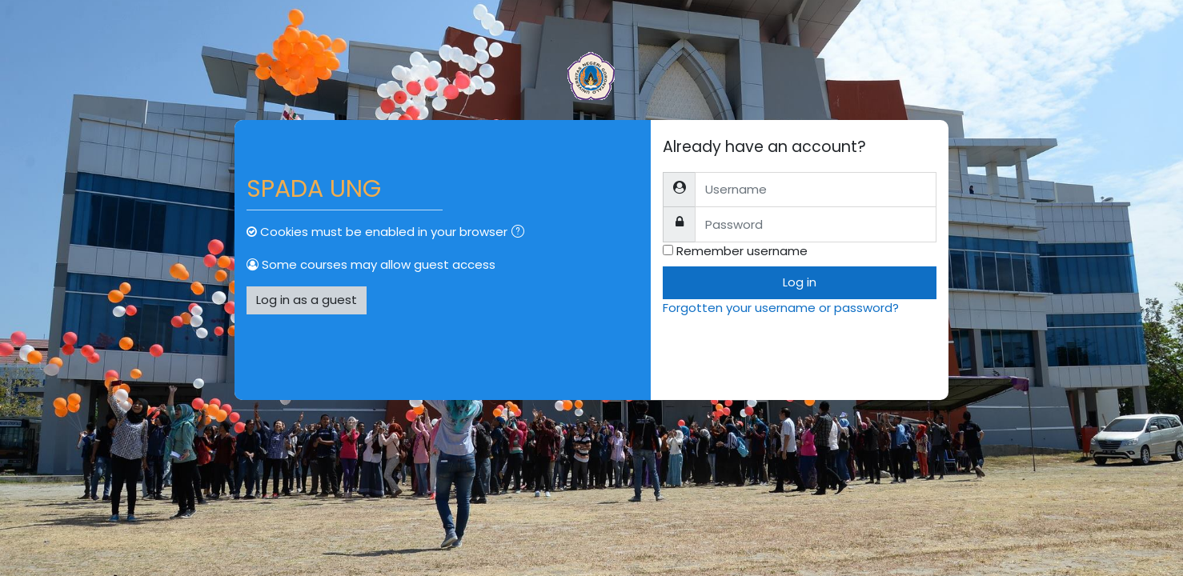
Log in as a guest (306, 299)
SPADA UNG (314, 189)
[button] (521, 233)
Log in (799, 282)
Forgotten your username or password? (781, 307)
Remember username (742, 250)
